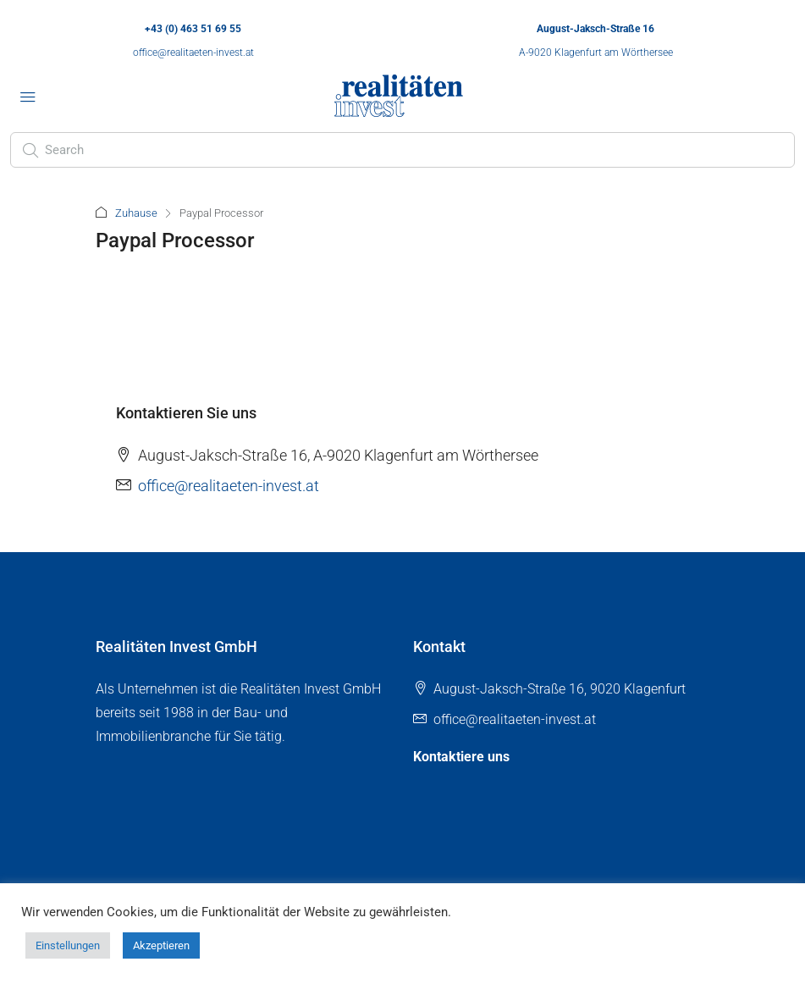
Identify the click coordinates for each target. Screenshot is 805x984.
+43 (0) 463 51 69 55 (193, 29)
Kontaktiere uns (461, 757)
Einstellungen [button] (68, 945)
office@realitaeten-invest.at (193, 52)
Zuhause (136, 213)
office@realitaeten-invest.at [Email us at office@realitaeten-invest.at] (228, 486)
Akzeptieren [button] (161, 945)
